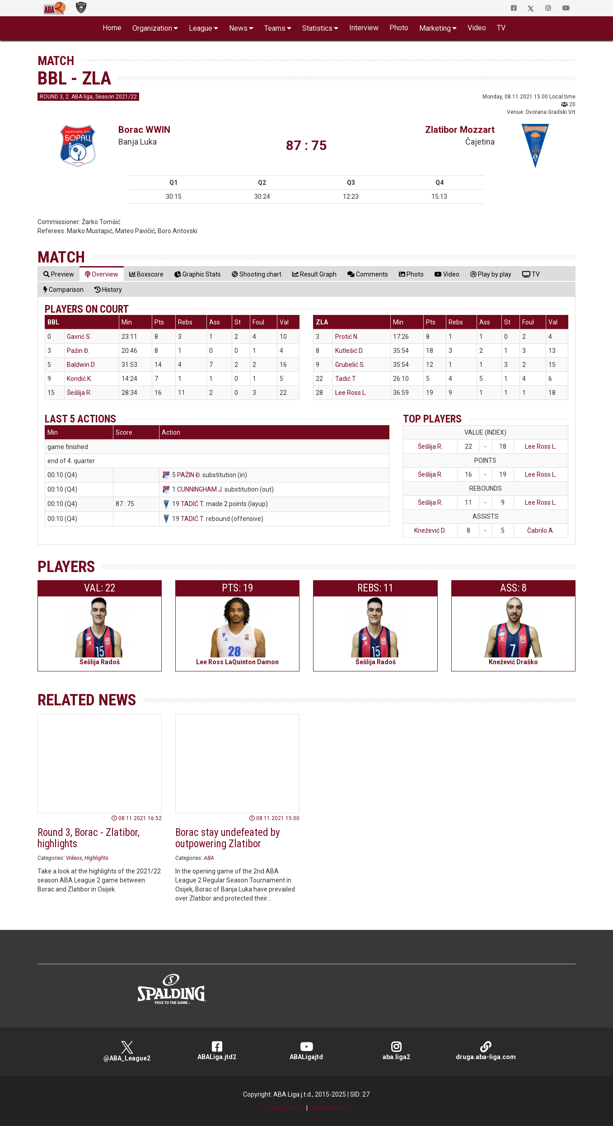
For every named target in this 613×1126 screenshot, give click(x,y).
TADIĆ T (192, 503)
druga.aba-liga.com (486, 1050)
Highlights (96, 858)
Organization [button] (152, 28)
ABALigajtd (306, 1050)
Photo (398, 27)
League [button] (200, 28)
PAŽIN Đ (188, 475)
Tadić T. (346, 378)
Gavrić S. (79, 336)
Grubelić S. (350, 364)
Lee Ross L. (351, 392)
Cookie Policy (330, 1108)
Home (112, 27)
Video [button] (477, 27)
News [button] (238, 28)
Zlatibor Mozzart (460, 129)
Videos (74, 858)
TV (501, 27)
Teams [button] (274, 28)
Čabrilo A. (540, 530)
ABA (209, 858)
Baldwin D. (81, 364)
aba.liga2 (396, 1050)
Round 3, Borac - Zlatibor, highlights (88, 838)
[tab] (59, 274)
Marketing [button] (435, 28)
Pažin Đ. (78, 350)
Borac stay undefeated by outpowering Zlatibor (227, 838)
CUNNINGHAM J (199, 489)
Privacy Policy (283, 1108)
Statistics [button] (317, 28)
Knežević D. (430, 530)
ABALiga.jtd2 (217, 1050)
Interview (364, 27)
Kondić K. (79, 378)
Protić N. (347, 336)
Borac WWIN (144, 129)
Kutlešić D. (349, 350)
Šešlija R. (79, 392)
